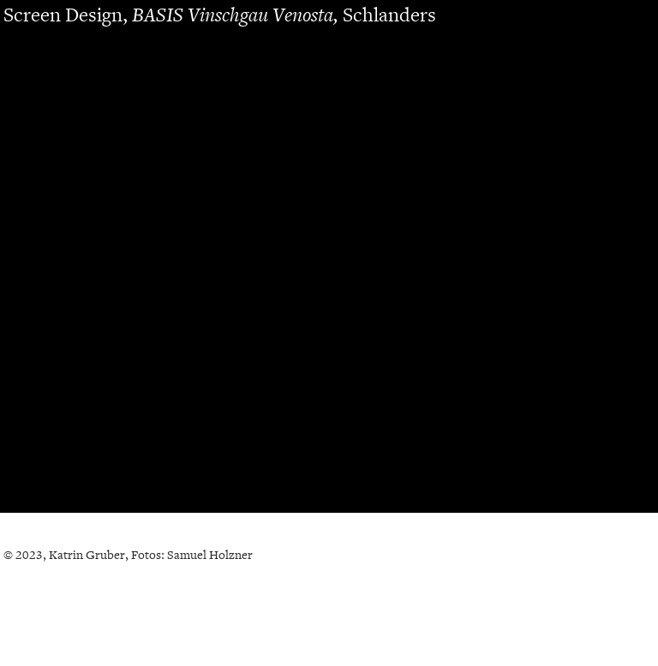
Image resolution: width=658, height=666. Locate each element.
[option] (328, 268)
